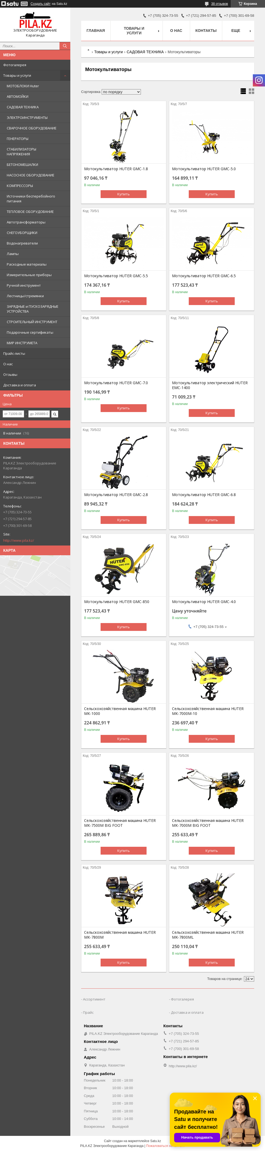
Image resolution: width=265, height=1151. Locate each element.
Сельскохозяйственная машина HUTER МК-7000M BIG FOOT (208, 823)
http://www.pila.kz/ (18, 540)
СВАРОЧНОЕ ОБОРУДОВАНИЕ (32, 128)
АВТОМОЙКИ (17, 96)
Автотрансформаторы (26, 222)
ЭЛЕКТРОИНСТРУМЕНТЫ (27, 117)
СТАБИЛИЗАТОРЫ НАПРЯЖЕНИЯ (21, 151)
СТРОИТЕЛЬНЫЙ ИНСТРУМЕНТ (32, 321)
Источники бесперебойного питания (31, 198)
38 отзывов (219, 4)
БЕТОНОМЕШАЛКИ (22, 164)
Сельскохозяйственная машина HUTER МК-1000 (120, 711)
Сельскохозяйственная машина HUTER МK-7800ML (208, 935)
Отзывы (10, 374)
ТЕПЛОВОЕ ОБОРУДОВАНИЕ (30, 211)
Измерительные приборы (29, 274)
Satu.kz (155, 1141)
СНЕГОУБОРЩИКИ (22, 232)
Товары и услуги (17, 75)
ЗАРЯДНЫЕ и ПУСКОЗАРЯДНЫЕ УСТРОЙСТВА (32, 309)
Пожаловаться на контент (165, 1146)
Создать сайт (41, 4)
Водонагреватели (22, 243)
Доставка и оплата (19, 385)
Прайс (88, 1012)
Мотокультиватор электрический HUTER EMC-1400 (210, 385)
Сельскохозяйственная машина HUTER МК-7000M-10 (208, 711)
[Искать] (64, 46)
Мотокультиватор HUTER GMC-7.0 (116, 382)
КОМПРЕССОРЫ (20, 185)
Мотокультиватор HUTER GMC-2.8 (116, 494)
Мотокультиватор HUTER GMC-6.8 (204, 494)
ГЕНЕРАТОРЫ (17, 138)
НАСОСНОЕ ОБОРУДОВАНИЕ (30, 175)
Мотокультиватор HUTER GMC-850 (116, 601)
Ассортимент (94, 999)
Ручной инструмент (24, 285)
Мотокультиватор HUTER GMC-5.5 (116, 275)
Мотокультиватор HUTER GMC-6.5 (204, 275)
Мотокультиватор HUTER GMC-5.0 (204, 168)
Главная (96, 30)
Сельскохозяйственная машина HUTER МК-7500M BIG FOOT (120, 823)
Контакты (206, 30)
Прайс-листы (14, 353)
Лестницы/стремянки (25, 295)
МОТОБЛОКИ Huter (23, 85)
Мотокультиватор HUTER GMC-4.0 (204, 601)
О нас (8, 364)
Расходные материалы (27, 264)
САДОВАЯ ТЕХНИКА (23, 107)
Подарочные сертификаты (30, 332)
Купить (123, 194)
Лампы (13, 253)
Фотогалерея (14, 64)
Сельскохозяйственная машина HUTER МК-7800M (120, 935)
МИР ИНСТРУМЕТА (22, 342)
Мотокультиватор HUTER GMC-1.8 (116, 168)
